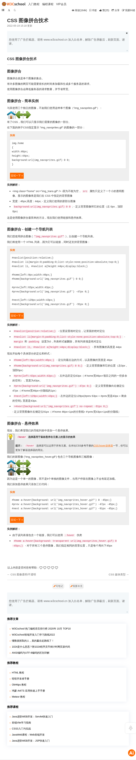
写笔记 (58, 586)
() (104, 10)
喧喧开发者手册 (20, 678)
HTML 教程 (18, 672)
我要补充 (76, 586)
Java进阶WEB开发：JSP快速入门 (31, 740)
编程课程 (47, 4)
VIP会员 (61, 4)
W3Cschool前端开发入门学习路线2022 (33, 634)
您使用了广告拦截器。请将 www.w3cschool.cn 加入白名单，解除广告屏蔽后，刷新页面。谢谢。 (67, 41)
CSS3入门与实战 (21, 728)
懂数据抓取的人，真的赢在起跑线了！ (33, 640)
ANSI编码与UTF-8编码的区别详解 (30, 652)
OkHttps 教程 (19, 684)
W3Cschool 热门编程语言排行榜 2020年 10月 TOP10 (41, 628)
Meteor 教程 (18, 696)
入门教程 (33, 4)
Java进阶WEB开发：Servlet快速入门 (32, 716)
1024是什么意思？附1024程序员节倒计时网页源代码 (41, 646)
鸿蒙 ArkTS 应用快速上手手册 (28, 690)
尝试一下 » (17, 175)
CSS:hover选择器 (103, 445)
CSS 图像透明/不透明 (23, 574)
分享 (116, 10)
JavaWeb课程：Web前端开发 (28, 734)
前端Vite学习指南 (21, 722)
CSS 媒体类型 (117, 574)
